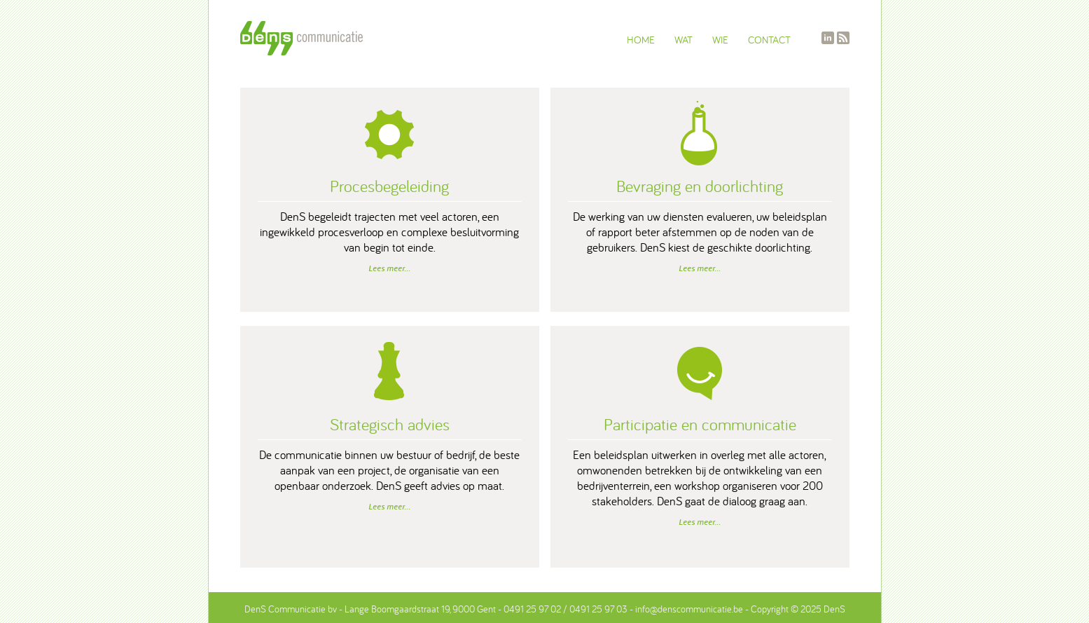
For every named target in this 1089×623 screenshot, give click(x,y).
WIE (720, 39)
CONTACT (769, 39)
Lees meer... (389, 268)
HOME (641, 39)
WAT (683, 39)
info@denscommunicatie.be (689, 609)
